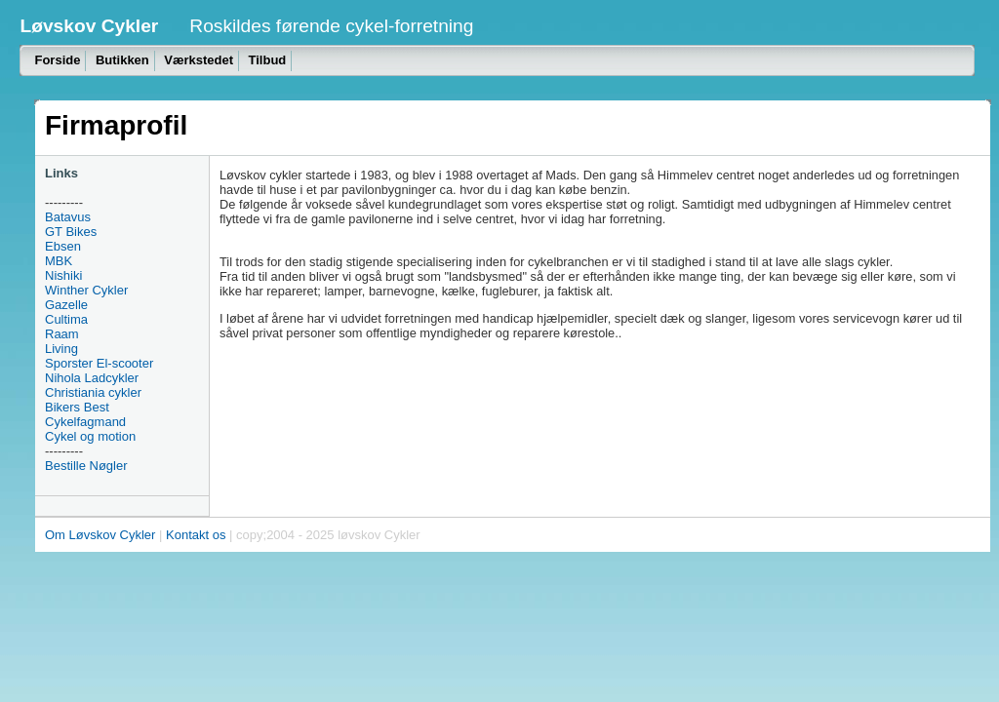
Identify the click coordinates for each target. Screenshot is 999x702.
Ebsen (63, 246)
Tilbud (268, 60)
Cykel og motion (90, 436)
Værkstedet (198, 60)
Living (61, 348)
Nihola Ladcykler (92, 377)
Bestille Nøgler (86, 465)
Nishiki (63, 275)
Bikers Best (77, 407)
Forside (57, 60)
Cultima (66, 319)
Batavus (68, 217)
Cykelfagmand (85, 421)
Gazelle (66, 304)
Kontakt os (195, 534)
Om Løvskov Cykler (100, 534)
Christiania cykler (93, 392)
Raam (62, 334)
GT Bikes (71, 231)
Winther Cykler (86, 290)
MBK (58, 261)
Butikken (122, 60)
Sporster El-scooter (99, 363)
